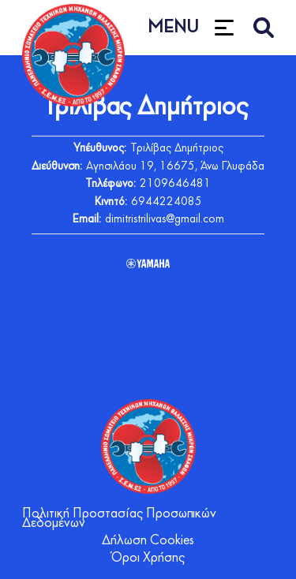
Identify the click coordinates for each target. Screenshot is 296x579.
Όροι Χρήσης (148, 558)
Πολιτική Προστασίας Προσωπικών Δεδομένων (119, 518)
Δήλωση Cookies (148, 540)
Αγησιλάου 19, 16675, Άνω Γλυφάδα (175, 167)
